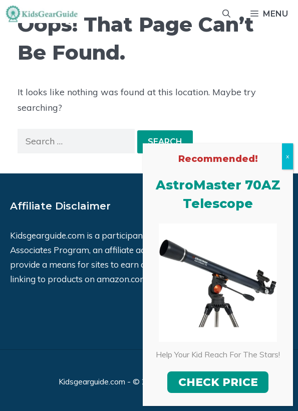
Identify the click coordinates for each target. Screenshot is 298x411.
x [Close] (287, 156)
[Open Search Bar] (226, 14)
